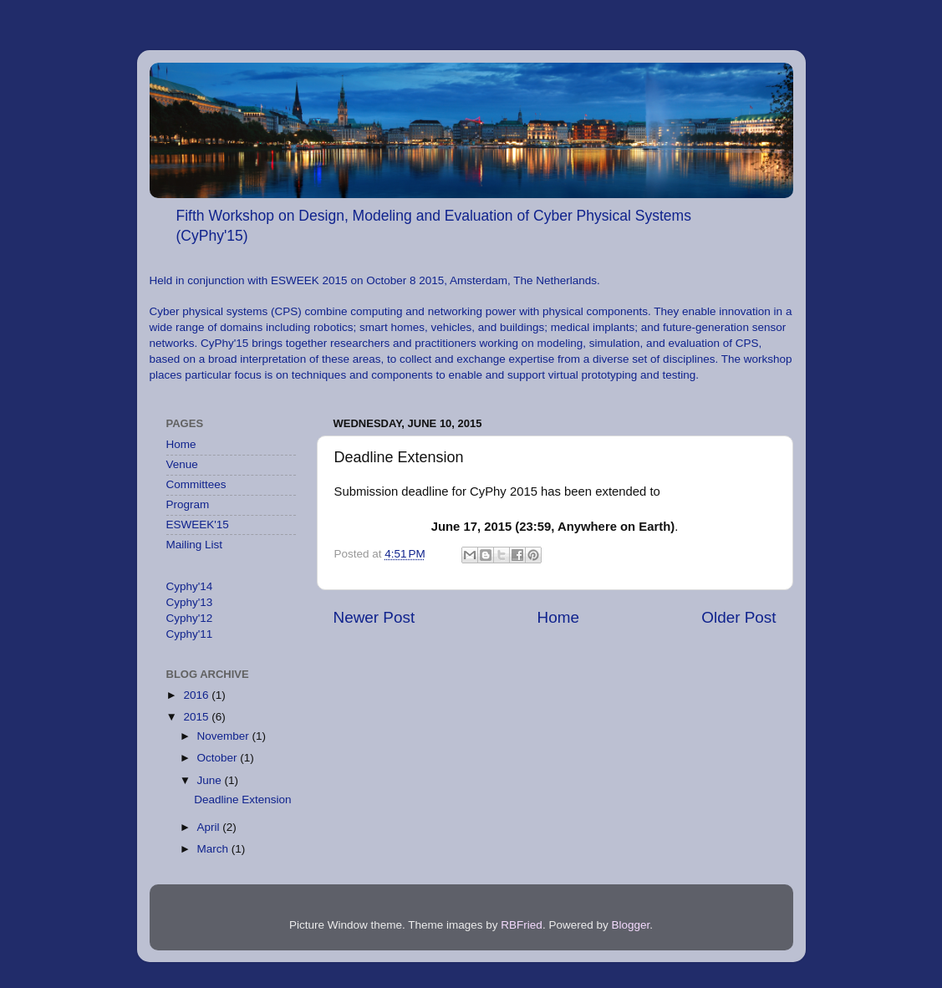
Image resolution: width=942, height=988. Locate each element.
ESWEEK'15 (197, 524)
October (219, 757)
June (211, 780)
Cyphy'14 (189, 586)
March (214, 849)
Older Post (738, 617)
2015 (197, 716)
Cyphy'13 (189, 602)
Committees (196, 484)
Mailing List (194, 544)
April (210, 827)
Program (188, 504)
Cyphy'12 (189, 618)
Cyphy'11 (189, 634)
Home (558, 617)
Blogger (630, 925)
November (224, 736)
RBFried (521, 925)
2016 (197, 695)
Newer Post (374, 617)
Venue (182, 464)
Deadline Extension (242, 799)
